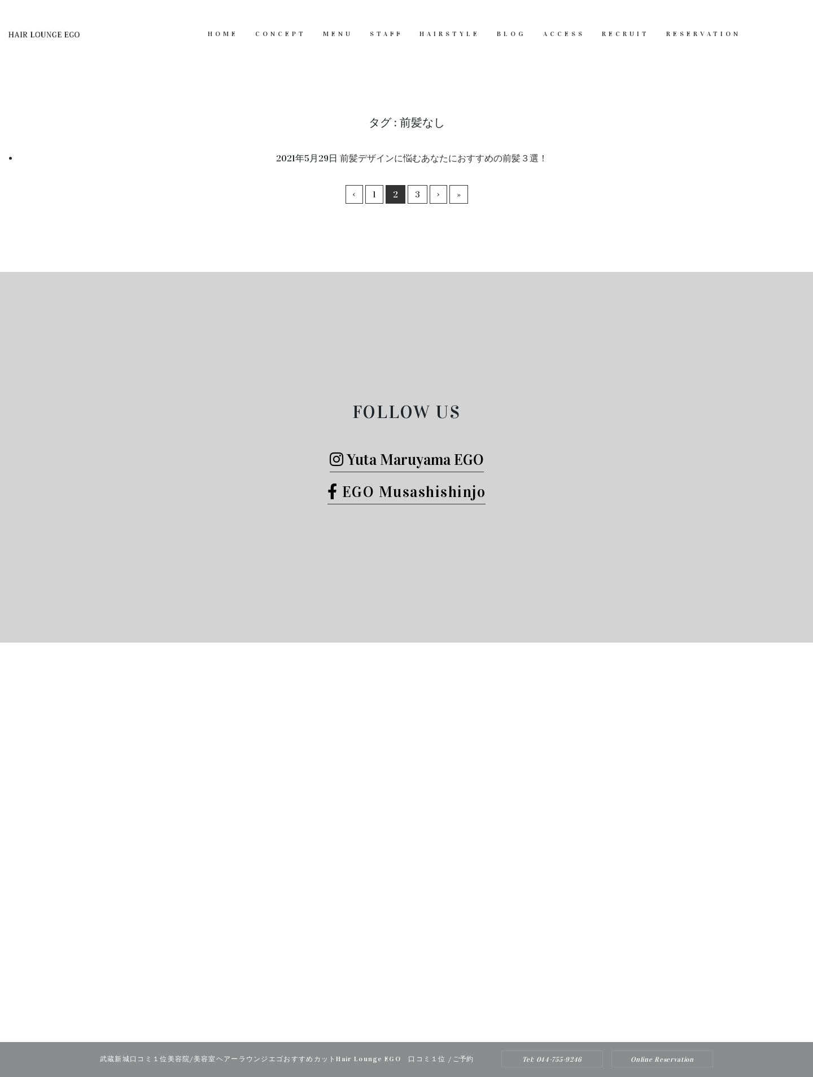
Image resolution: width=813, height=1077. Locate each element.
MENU (338, 34)
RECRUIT (625, 34)
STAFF (386, 34)
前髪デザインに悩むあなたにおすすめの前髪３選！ (444, 158)
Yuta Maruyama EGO (407, 459)
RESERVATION (703, 34)
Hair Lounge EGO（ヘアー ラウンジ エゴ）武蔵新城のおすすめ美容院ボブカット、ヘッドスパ (391, 1019)
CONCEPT (280, 34)
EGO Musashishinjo (406, 491)
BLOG (511, 34)
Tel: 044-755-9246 (552, 1059)
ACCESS (564, 34)
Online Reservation (662, 1059)
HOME (223, 34)
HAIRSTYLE (449, 34)
